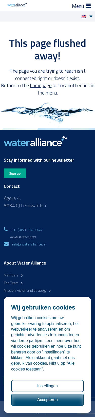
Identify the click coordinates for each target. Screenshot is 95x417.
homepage (41, 85)
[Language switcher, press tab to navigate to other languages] (88, 16)
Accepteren (47, 399)
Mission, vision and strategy (25, 290)
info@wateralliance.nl (29, 244)
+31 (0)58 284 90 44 (26, 229)
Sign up (15, 173)
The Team (11, 282)
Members (11, 275)
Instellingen (47, 386)
